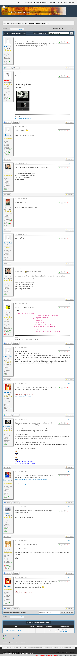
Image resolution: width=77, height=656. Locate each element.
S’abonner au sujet (10, 638)
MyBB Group (20, 652)
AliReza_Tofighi (12, 653)
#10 (69, 383)
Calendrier (54, 2)
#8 (69, 303)
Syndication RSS (48, 647)
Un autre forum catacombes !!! (39, 23)
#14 (69, 540)
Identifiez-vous (40, 655)
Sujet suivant (20, 612)
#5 (69, 198)
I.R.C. (18, 2)
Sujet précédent (9, 612)
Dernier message (59, 631)
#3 (69, 126)
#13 (69, 507)
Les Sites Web (23, 23)
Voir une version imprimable (12, 635)
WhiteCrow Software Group (25, 653)
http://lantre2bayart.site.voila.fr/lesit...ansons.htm (31, 479)
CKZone (5, 23)
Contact (7, 647)
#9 (69, 347)
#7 (69, 268)
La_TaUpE (8, 243)
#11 (69, 419)
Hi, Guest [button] (7, 7)
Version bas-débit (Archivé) (34, 647)
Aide (71, 2)
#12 (69, 471)
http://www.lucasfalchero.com (24, 396)
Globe (66, 631)
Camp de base (13, 23)
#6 (69, 234)
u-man (7, 47)
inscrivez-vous (52, 655)
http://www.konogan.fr (22, 484)
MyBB (8, 652)
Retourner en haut (21, 647)
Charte (64, 2)
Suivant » (21, 29)
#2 (69, 72)
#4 (69, 163)
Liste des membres (41, 2)
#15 (69, 577)
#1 (69, 38)
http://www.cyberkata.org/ (23, 118)
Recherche (27, 2)
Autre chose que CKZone (13, 630)
